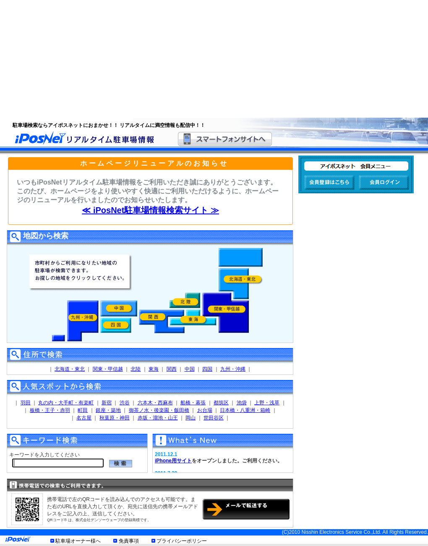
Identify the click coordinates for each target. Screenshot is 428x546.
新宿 (107, 403)
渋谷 (125, 403)
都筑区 (221, 403)
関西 (172, 369)
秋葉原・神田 (114, 418)
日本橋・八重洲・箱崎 (245, 410)
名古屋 (83, 418)
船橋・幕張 (193, 403)
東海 (154, 369)
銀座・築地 (108, 410)
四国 (207, 369)
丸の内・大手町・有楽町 (66, 403)
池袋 (242, 403)
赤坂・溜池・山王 (158, 418)
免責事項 (129, 541)
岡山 (190, 418)
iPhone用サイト (173, 461)
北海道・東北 (70, 369)
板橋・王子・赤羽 (50, 410)
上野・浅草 (266, 403)
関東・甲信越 (108, 369)
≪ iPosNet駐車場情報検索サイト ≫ (150, 210)
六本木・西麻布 (155, 403)
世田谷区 (214, 418)
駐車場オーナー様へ (78, 541)
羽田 (26, 403)
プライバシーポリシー (182, 541)
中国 (190, 369)
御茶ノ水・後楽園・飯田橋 (159, 410)
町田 (83, 410)
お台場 (204, 410)
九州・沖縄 (232, 369)
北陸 (135, 369)
